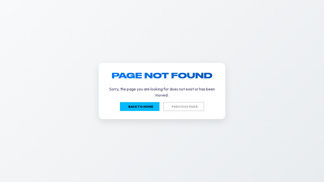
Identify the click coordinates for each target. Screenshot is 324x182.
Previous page (185, 106)
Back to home (140, 106)
